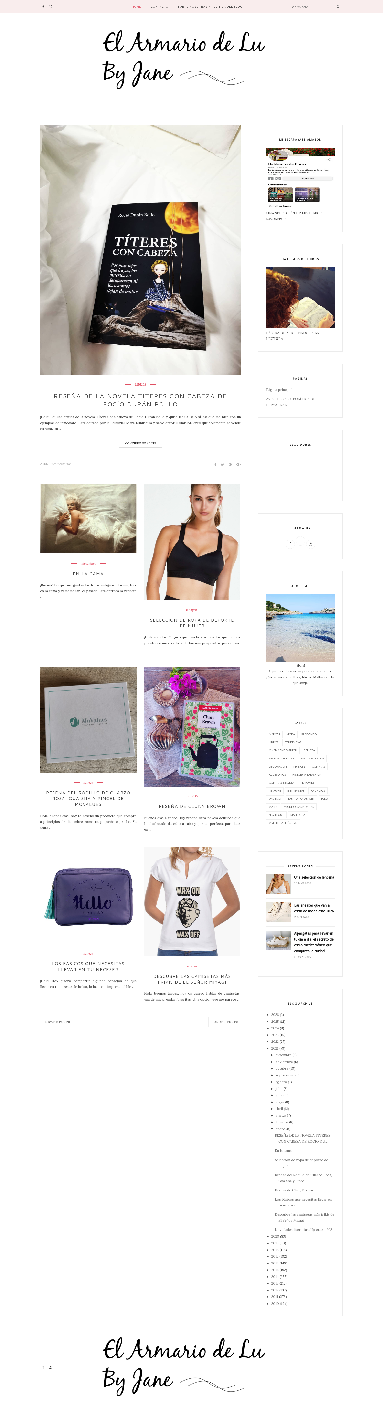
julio (279, 1088)
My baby (299, 766)
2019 (275, 1243)
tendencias (293, 742)
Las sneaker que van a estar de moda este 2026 (314, 908)
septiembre (285, 1075)
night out (276, 814)
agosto (281, 1082)
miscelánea (88, 564)
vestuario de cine (281, 758)
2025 (275, 1021)
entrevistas (295, 790)
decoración (278, 766)
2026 (275, 1014)
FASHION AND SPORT (301, 798)
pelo (324, 798)
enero (280, 1129)
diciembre (284, 1055)
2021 (274, 1048)
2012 (274, 1290)
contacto (159, 6)
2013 (274, 1283)
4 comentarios (61, 464)
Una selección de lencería (314, 877)
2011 (274, 1297)
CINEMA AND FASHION (283, 750)
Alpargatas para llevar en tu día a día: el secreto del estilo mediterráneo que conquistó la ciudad (314, 942)
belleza (88, 783)
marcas (192, 966)
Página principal (279, 389)
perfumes (307, 782)
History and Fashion (306, 774)
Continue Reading (140, 443)
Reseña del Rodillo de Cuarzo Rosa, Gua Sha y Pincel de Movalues (88, 798)
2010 (275, 1303)
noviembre (284, 1062)
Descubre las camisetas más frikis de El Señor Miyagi (192, 979)
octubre (282, 1068)
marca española (312, 758)
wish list (275, 798)
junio (280, 1095)
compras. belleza (281, 782)
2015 (275, 1270)
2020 (275, 1236)
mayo (280, 1102)
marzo (281, 1115)
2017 (274, 1256)
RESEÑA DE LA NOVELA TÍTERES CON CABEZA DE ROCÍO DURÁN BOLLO (140, 400)
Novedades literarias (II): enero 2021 (304, 1229)
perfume (275, 790)
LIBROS (140, 385)
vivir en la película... (283, 822)
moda (291, 734)
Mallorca (297, 814)
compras (192, 610)
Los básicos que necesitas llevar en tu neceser (88, 966)
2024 (275, 1028)
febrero (282, 1122)
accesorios (277, 774)
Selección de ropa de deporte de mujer (192, 622)
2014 (275, 1277)
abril (279, 1108)
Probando (309, 734)
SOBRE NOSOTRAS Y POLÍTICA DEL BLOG (210, 6)
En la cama (88, 573)
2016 (275, 1263)
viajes (273, 806)
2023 (275, 1035)
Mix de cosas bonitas (299, 806)
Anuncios (318, 790)
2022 (275, 1041)
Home (136, 6)
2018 (275, 1250)
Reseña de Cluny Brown (192, 806)
